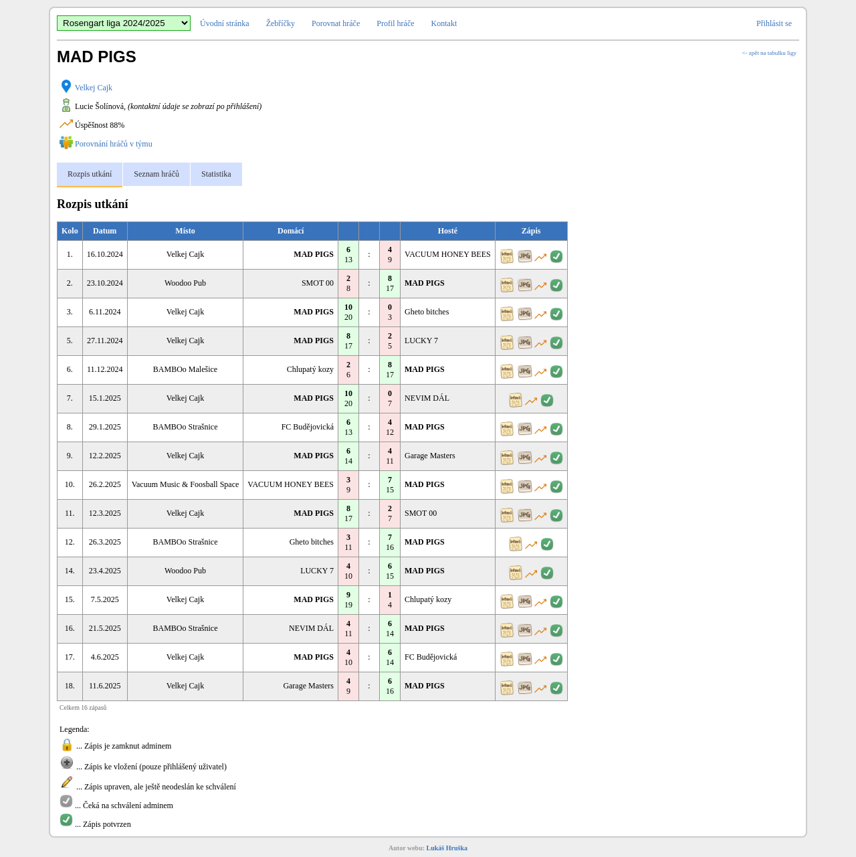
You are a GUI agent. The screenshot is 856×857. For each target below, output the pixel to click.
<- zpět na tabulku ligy (769, 53)
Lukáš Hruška (447, 848)
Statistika (216, 174)
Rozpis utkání (90, 174)
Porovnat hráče (336, 23)
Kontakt (444, 23)
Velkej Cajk (93, 87)
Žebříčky (280, 23)
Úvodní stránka (224, 23)
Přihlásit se (774, 23)
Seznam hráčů (156, 174)
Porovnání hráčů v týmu (113, 144)
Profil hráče (395, 23)
